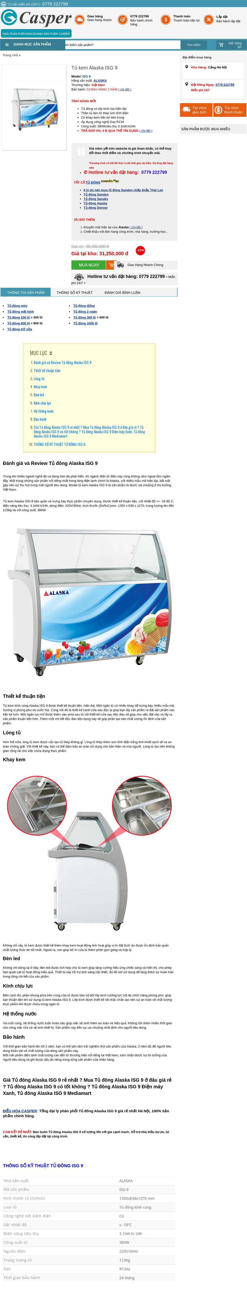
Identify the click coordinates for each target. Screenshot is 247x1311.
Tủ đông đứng (84, 306)
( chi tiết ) (124, 89)
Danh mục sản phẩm (32, 44)
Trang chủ (10, 55)
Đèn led (39, 394)
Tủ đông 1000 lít (85, 323)
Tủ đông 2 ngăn (85, 311)
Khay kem (40, 386)
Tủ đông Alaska (95, 203)
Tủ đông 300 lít (84, 317)
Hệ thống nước (44, 411)
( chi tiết (136, 227)
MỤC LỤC (38, 352)
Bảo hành (40, 419)
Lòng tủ (39, 378)
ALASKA (100, 80)
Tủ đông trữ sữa (19, 329)
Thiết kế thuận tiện (47, 370)
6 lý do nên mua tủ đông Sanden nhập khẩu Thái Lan (123, 190)
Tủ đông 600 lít (18, 323)
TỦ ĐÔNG (93, 182)
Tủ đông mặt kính (20, 311)
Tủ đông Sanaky (96, 199)
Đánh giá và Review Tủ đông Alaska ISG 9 (62, 362)
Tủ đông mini (17, 306)
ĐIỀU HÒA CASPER (20, 1111)
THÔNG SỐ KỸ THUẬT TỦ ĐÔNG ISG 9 (59, 444)
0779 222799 (225, 85)
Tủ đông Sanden (96, 194)
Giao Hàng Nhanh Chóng (139, 265)
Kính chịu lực (42, 403)
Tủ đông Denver (96, 207)
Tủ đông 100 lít (18, 317)
